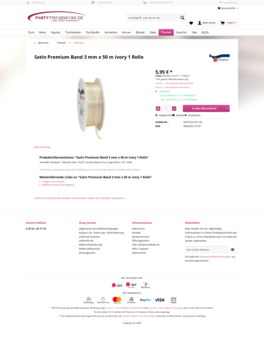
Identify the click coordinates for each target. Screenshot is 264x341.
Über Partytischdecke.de (145, 244)
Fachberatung (35, 2)
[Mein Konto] (206, 23)
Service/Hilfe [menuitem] (227, 8)
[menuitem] (156, 19)
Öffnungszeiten (140, 240)
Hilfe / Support (140, 248)
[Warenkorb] (228, 23)
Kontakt (136, 232)
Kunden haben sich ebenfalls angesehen (101, 198)
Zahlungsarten (87, 252)
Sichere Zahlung (101, 2)
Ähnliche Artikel (43, 198)
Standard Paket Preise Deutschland (139, 316)
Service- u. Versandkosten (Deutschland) (174, 83)
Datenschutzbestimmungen (215, 256)
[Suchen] (182, 17)
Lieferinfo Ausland (89, 236)
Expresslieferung (228, 2)
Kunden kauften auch (65, 198)
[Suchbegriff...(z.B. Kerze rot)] (156, 17)
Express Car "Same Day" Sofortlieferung (101, 232)
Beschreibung (42, 147)
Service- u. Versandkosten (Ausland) (172, 87)
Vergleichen (163, 115)
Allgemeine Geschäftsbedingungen (99, 228)
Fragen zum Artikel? (52, 181)
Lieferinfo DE (86, 240)
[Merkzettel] (191, 23)
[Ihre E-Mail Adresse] (206, 249)
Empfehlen (193, 115)
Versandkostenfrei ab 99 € (158, 2)
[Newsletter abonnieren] (232, 249)
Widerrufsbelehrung (90, 244)
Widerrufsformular (89, 248)
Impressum (138, 228)
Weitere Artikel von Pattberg (56, 184)
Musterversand (140, 236)
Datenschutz (139, 252)
